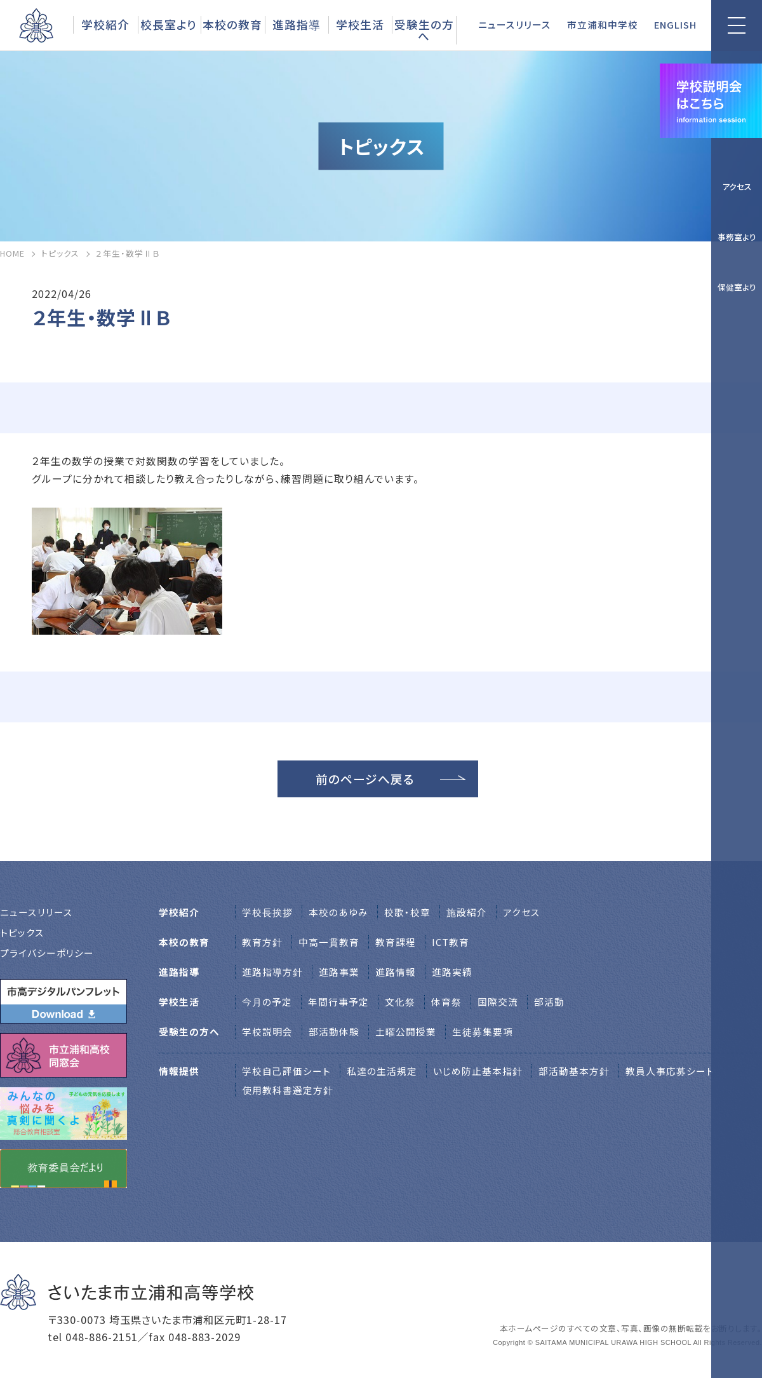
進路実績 (452, 971)
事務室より (737, 237)
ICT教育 (450, 942)
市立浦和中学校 (602, 24)
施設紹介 (466, 912)
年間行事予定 (338, 1001)
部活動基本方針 (574, 1070)
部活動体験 (334, 1031)
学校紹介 (105, 24)
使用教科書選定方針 (287, 1090)
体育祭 (446, 1001)
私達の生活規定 (382, 1070)
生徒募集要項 (482, 1031)
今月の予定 (267, 1001)
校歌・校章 (407, 912)
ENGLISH (675, 24)
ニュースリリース (514, 24)
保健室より (737, 287)
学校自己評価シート (286, 1070)
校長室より (168, 24)
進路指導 (296, 24)
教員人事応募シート (669, 1070)
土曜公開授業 (405, 1031)
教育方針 (262, 942)
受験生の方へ (424, 30)
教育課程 (395, 942)
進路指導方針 (272, 971)
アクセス (737, 186)
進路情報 (395, 971)
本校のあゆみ (338, 912)
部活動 (549, 1001)
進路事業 (339, 971)
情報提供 (179, 1070)
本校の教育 (232, 24)
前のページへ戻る (365, 778)
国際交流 (498, 1001)
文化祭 (400, 1001)
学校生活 (360, 24)
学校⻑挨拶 (267, 912)
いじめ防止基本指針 (478, 1070)
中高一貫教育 (328, 942)
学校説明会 (267, 1031)
